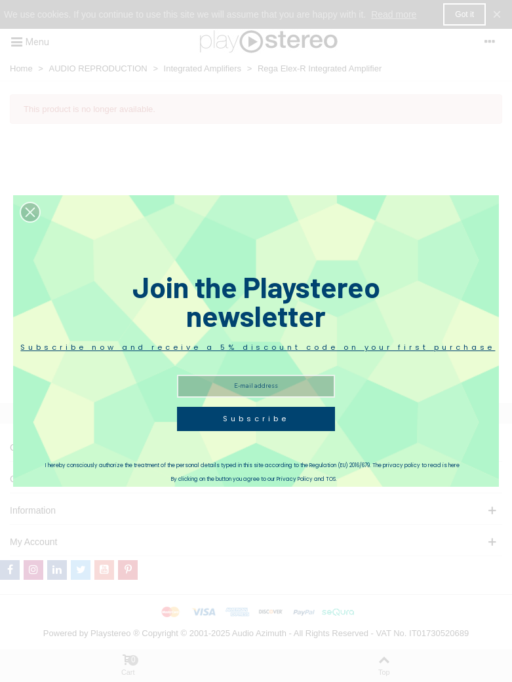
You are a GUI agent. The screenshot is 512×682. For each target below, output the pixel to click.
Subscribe (255, 418)
